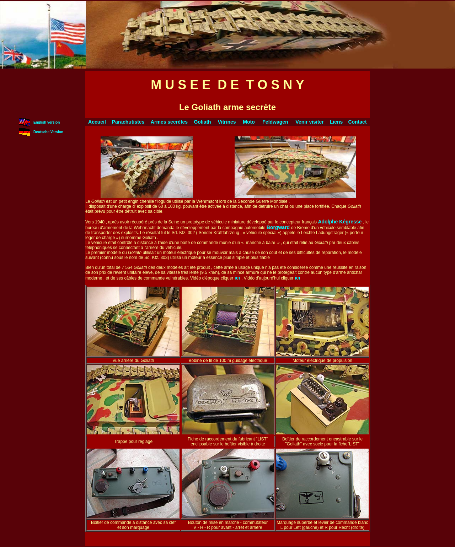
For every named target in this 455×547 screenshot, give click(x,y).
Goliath (202, 122)
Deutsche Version (48, 132)
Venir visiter (309, 122)
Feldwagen (275, 122)
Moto (249, 122)
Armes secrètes (169, 122)
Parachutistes (128, 122)
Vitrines (227, 122)
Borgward (279, 227)
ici (238, 278)
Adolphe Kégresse (340, 221)
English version (46, 122)
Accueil (97, 122)
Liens (336, 122)
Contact (357, 122)
